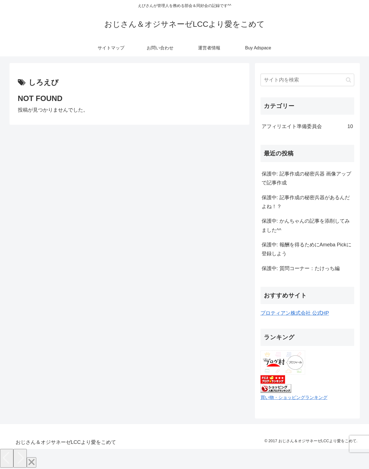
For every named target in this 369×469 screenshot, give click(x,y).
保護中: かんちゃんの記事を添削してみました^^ (306, 225)
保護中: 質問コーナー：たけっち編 (301, 268)
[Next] (20, 458)
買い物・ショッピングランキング (294, 397)
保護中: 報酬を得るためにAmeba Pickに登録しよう (306, 249)
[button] (348, 80)
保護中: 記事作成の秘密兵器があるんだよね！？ (306, 202)
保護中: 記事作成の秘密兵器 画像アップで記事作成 (306, 178)
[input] (307, 80)
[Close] (31, 462)
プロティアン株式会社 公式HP (295, 313)
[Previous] (6, 458)
